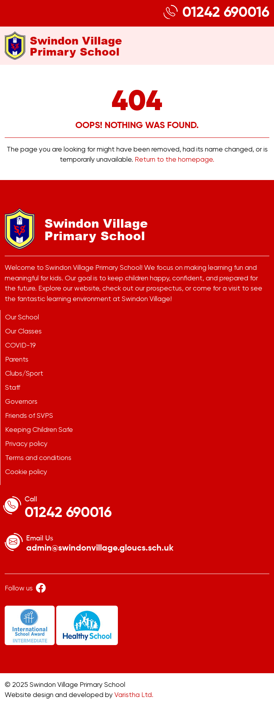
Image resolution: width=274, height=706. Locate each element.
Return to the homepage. (174, 159)
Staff (12, 387)
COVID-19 (20, 345)
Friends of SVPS (29, 415)
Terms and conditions (38, 458)
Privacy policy (26, 443)
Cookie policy (26, 472)
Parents (16, 359)
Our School (22, 317)
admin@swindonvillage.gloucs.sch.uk (100, 548)
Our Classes (23, 331)
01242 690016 (225, 13)
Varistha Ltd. (133, 695)
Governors (21, 401)
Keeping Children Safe (39, 429)
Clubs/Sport (24, 373)
